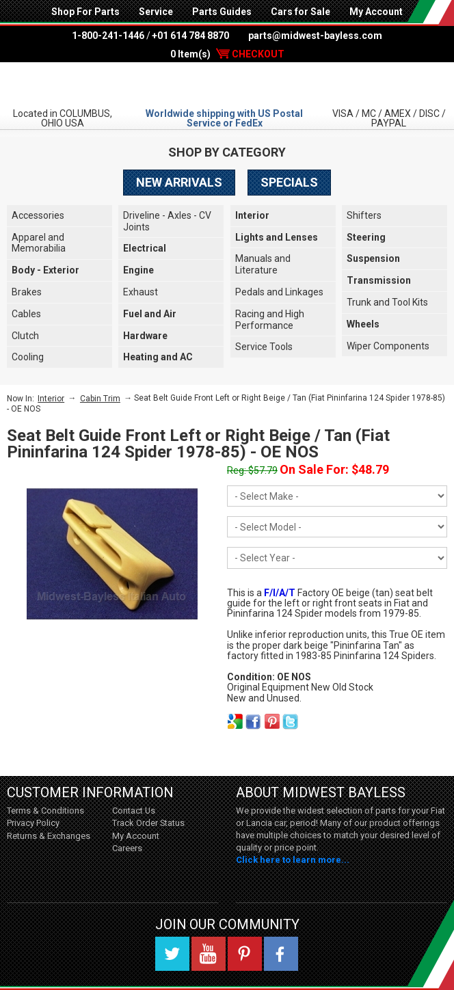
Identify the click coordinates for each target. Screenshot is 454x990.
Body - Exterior (45, 270)
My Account (376, 11)
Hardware (145, 335)
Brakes (27, 291)
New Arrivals (179, 182)
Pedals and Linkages (279, 291)
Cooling (28, 356)
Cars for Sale (300, 11)
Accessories (38, 215)
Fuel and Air (149, 313)
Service (156, 11)
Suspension (373, 258)
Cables (26, 313)
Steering (366, 237)
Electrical (144, 248)
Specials (289, 182)
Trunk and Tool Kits (387, 302)
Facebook (281, 954)
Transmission (379, 280)
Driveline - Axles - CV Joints (167, 221)
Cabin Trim (100, 398)
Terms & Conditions (45, 810)
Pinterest (245, 954)
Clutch (25, 335)
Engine (138, 270)
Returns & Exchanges (48, 836)
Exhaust (140, 291)
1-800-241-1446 (108, 35)
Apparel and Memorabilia (39, 243)
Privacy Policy (33, 823)
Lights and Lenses (276, 237)
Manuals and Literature (263, 264)
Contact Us (133, 810)
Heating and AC (158, 356)
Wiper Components (388, 345)
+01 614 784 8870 (190, 35)
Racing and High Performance (269, 319)
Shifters (364, 215)
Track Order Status (148, 823)
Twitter (172, 954)
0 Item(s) (227, 54)
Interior (252, 215)
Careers (127, 848)
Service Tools (264, 346)
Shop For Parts (85, 11)
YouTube (208, 954)
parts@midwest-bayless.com (315, 35)
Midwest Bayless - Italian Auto (227, 84)
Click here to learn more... (292, 860)
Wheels (363, 324)
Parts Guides (222, 11)
